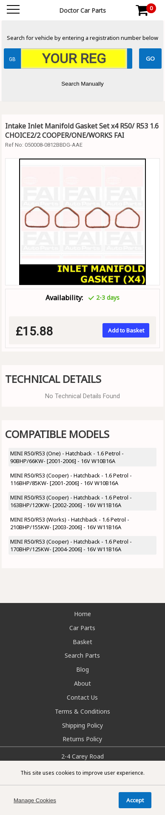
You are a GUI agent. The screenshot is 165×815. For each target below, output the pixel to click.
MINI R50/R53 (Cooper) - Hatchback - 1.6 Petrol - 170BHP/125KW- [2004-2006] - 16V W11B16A (71, 545)
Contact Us (82, 697)
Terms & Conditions (82, 711)
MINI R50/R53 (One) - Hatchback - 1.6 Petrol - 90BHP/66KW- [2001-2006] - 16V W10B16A (67, 457)
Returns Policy (82, 739)
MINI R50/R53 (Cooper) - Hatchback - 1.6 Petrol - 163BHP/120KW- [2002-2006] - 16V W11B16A (71, 501)
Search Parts (82, 655)
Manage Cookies (35, 800)
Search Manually (82, 84)
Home (82, 614)
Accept (135, 800)
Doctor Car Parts (82, 10)
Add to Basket (126, 330)
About (82, 683)
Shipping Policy (82, 725)
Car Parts (82, 628)
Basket (82, 642)
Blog (82, 669)
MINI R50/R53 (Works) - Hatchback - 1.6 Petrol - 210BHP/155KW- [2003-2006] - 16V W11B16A (69, 523)
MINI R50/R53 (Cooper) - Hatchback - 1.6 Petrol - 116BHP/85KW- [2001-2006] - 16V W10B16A (71, 479)
